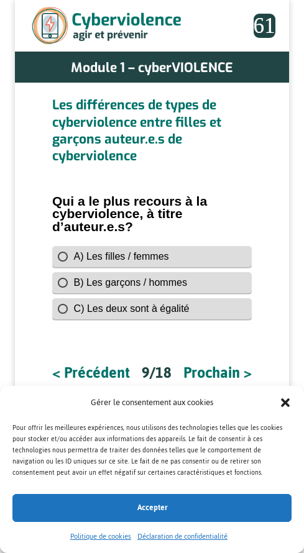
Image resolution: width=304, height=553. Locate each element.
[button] (285, 402)
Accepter (152, 507)
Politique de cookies (100, 536)
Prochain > (217, 373)
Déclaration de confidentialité (182, 536)
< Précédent (91, 373)
